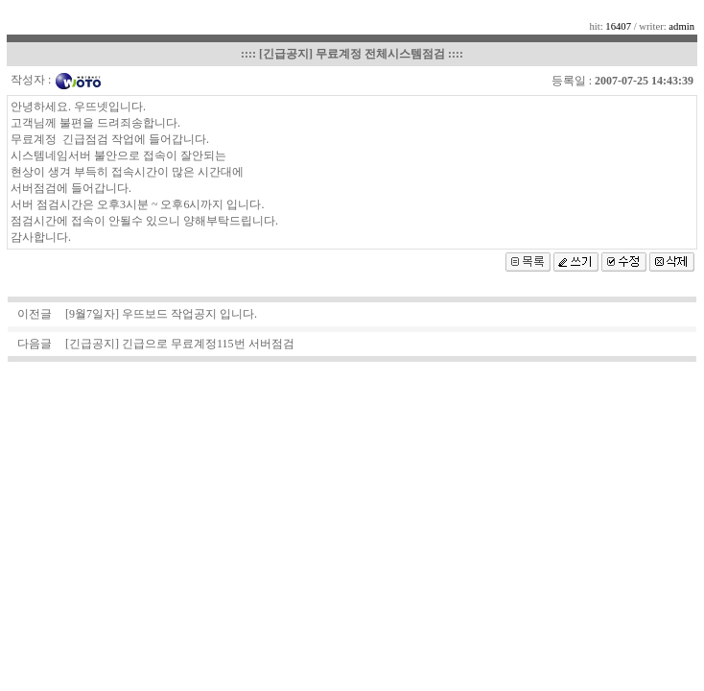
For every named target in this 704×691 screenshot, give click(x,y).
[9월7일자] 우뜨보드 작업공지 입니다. (161, 314)
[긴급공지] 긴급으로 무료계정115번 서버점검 (179, 343)
